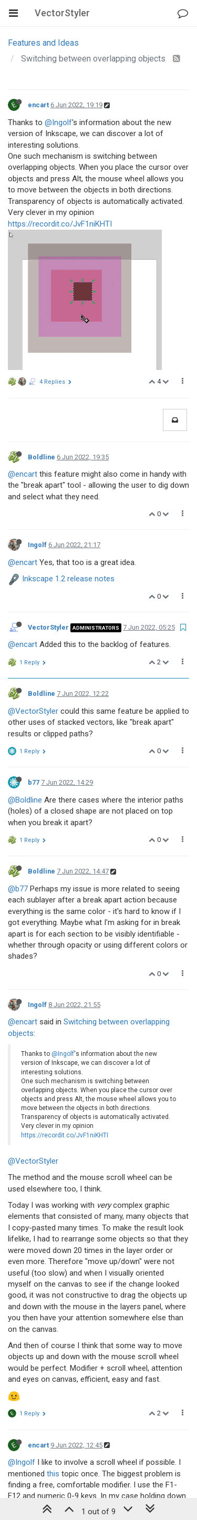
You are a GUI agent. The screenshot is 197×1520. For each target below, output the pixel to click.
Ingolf (37, 416)
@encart (22, 345)
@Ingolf (58, 122)
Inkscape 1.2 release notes (68, 450)
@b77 (18, 759)
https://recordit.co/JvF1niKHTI (60, 224)
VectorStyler (48, 498)
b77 (33, 654)
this (53, 1344)
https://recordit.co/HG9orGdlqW (62, 1400)
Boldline (41, 328)
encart (38, 105)
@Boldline (25, 670)
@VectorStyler (33, 582)
